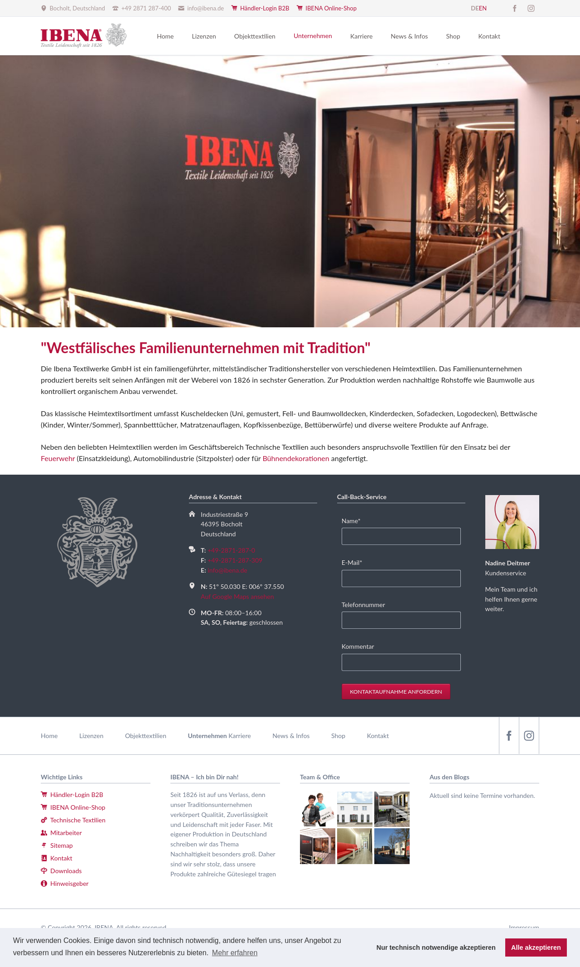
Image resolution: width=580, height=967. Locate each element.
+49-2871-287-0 (231, 550)
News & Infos (290, 735)
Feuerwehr (58, 458)
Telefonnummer (363, 604)
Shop (338, 735)
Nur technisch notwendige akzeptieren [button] (436, 947)
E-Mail (355, 562)
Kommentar (358, 646)
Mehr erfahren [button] (235, 953)
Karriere (239, 735)
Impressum (524, 927)
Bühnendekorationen (295, 458)
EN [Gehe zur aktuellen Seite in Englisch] (483, 8)
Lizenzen (91, 735)
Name (355, 520)
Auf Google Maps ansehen (237, 596)
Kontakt (378, 735)
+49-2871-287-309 (235, 560)
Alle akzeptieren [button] (536, 947)
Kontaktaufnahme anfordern (396, 691)
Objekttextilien (145, 735)
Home (49, 735)
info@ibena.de (227, 570)
